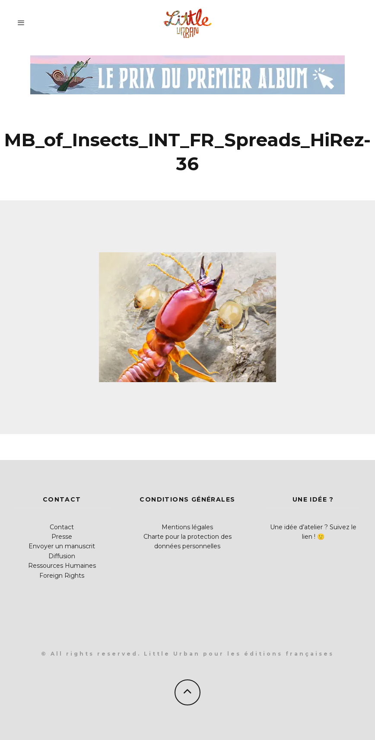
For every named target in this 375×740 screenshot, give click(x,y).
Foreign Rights (61, 575)
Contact (62, 527)
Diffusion (61, 556)
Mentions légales (187, 527)
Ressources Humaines (62, 565)
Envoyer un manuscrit (62, 546)
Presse (61, 537)
